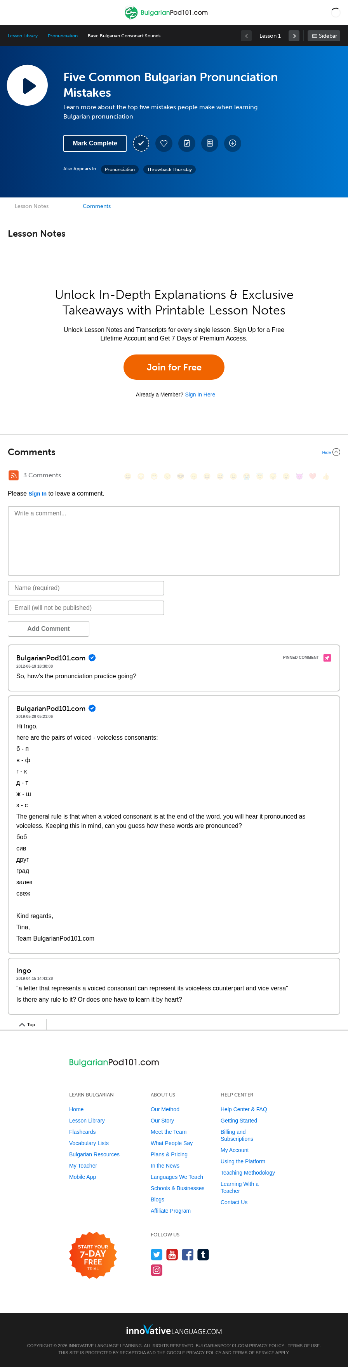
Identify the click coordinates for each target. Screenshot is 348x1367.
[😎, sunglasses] (180, 476)
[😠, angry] (193, 476)
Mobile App (82, 1177)
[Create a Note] (186, 143)
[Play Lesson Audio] (27, 85)
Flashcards (82, 1132)
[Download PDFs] (209, 143)
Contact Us (234, 1202)
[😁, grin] (154, 476)
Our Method (165, 1109)
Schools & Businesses (178, 1188)
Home (76, 1109)
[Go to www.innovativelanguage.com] (174, 1329)
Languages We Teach (177, 1177)
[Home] (167, 18)
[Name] (86, 588)
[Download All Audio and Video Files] (232, 143)
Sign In (37, 494)
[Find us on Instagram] (157, 1270)
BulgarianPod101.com (222, 1345)
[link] (294, 35)
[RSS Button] (13, 475)
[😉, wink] (233, 476)
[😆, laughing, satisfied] (207, 476)
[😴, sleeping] (273, 476)
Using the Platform (243, 1161)
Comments (97, 206)
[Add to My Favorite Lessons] (163, 143)
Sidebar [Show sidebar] (328, 36)
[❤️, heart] (312, 476)
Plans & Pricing (169, 1154)
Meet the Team (168, 1132)
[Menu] (12, 12)
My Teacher (83, 1166)
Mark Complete (95, 143)
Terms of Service (254, 1352)
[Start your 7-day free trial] (93, 1256)
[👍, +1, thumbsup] (325, 476)
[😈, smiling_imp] (299, 476)
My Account (235, 1150)
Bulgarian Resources (94, 1154)
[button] (336, 12)
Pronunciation (62, 35)
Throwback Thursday (169, 169)
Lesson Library (23, 35)
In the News (165, 1166)
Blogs (157, 1199)
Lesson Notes (32, 206)
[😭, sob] (246, 476)
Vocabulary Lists (89, 1143)
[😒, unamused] (167, 476)
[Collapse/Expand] (174, 452)
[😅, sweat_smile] (220, 476)
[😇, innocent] (259, 476)
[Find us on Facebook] (188, 1254)
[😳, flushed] (141, 476)
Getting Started (239, 1120)
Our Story (162, 1120)
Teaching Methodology (248, 1173)
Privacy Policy (266, 1345)
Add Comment (48, 628)
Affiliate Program (171, 1211)
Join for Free (174, 367)
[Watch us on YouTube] (172, 1254)
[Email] (86, 608)
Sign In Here (200, 394)
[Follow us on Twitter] (157, 1254)
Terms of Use (304, 1345)
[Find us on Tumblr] (203, 1254)
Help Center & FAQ (244, 1109)
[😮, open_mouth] (286, 476)
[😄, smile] (127, 476)
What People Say (172, 1143)
